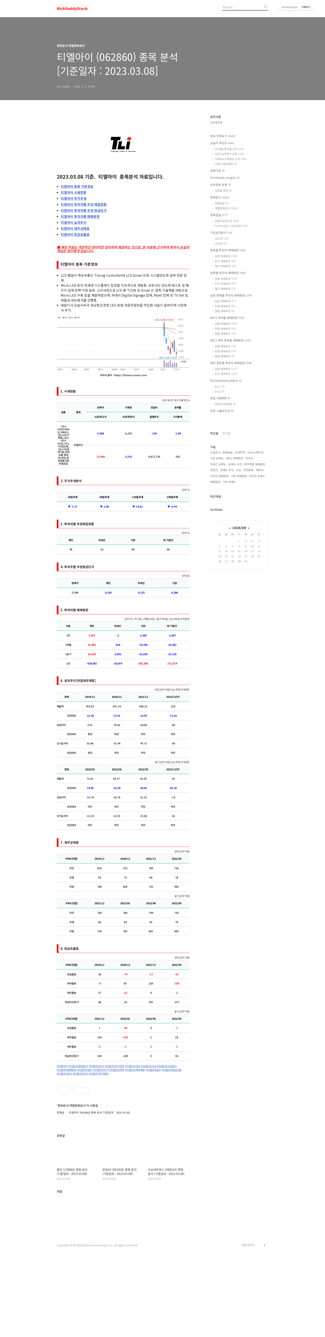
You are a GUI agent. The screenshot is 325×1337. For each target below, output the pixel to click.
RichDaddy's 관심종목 (231, 226)
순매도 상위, (235, 464)
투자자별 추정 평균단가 (84, 210)
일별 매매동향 (226, 256)
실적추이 (73, 222)
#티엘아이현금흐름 (171, 1069)
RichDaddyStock (72, 8)
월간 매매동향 (225, 266)
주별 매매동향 (225, 306)
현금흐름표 (75, 234)
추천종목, (248, 470)
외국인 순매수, (257, 476)
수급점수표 (216, 122)
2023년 (221, 243)
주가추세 (73, 198)
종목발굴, (228, 452)
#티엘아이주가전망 (114, 1066)
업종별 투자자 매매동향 (228, 273)
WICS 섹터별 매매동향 (227, 318)
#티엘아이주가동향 (98, 1073)
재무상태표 (75, 228)
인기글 (226, 433)
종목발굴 (222, 203)
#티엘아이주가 (96, 1066)
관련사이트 (248, 1320)
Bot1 (219, 386)
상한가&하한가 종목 (229, 154)
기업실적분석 (221, 232)
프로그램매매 (220, 398)
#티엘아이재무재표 (135, 1069)
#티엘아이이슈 (80, 1073)
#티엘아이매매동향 (66, 1069)
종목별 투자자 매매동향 (228, 250)
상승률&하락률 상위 (229, 149)
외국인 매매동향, (219, 476)
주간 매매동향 (225, 261)
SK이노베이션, (255, 452)
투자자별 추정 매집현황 (84, 204)
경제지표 (217, 170)
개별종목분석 (226, 208)
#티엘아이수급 (148, 1066)
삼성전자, (240, 452)
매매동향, (215, 482)
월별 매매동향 (224, 311)
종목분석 (219, 197)
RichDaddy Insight (225, 178)
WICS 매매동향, (235, 458)
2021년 (221, 238)
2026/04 (239, 528)
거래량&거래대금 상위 (231, 159)
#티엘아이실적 (84, 1069)
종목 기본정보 (77, 186)
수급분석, (215, 452)
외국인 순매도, (218, 464)
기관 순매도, (217, 458)
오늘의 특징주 (222, 143)
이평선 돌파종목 (226, 164)
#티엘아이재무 (116, 1069)
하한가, (260, 470)
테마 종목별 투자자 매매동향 (231, 363)
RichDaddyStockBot (226, 380)
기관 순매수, (230, 482)
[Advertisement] (123, 1115)
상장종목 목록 (220, 185)
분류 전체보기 (222, 136)
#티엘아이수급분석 (167, 1066)
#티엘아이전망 (132, 1066)
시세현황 (73, 192)
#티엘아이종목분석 (78, 1066)
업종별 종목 (223, 191)
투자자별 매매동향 (80, 216)
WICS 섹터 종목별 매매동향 (230, 340)
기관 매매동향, (239, 476)
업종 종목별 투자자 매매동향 (231, 295)
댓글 (59, 1267)
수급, (239, 470)
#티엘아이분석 (64, 1073)
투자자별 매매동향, (255, 464)
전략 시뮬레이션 (222, 411)
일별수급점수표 (227, 221)
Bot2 (219, 391)
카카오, (249, 458)
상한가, (214, 470)
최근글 (214, 433)
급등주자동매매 (225, 404)
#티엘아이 (62, 1066)
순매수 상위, (227, 470)
